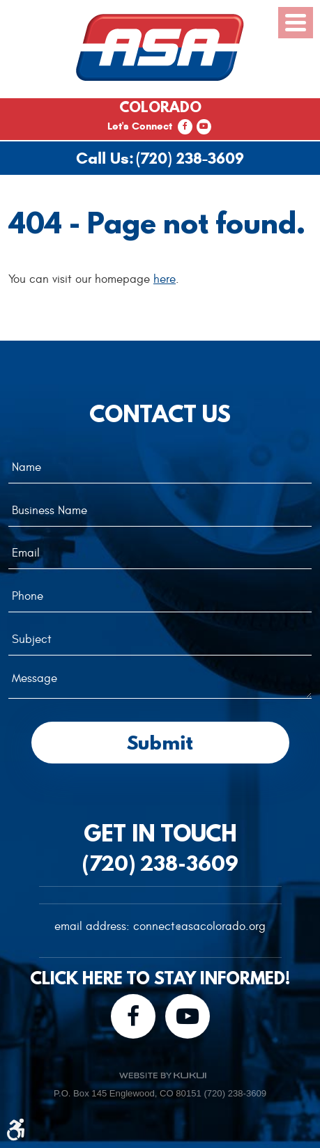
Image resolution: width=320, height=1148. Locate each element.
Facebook (185, 126)
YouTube (204, 126)
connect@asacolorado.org (199, 926)
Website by (162, 1075)
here (164, 279)
